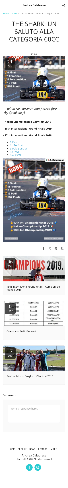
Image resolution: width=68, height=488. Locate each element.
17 (10, 352)
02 (10, 308)
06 (10, 263)
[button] (4, 5)
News (14, 13)
